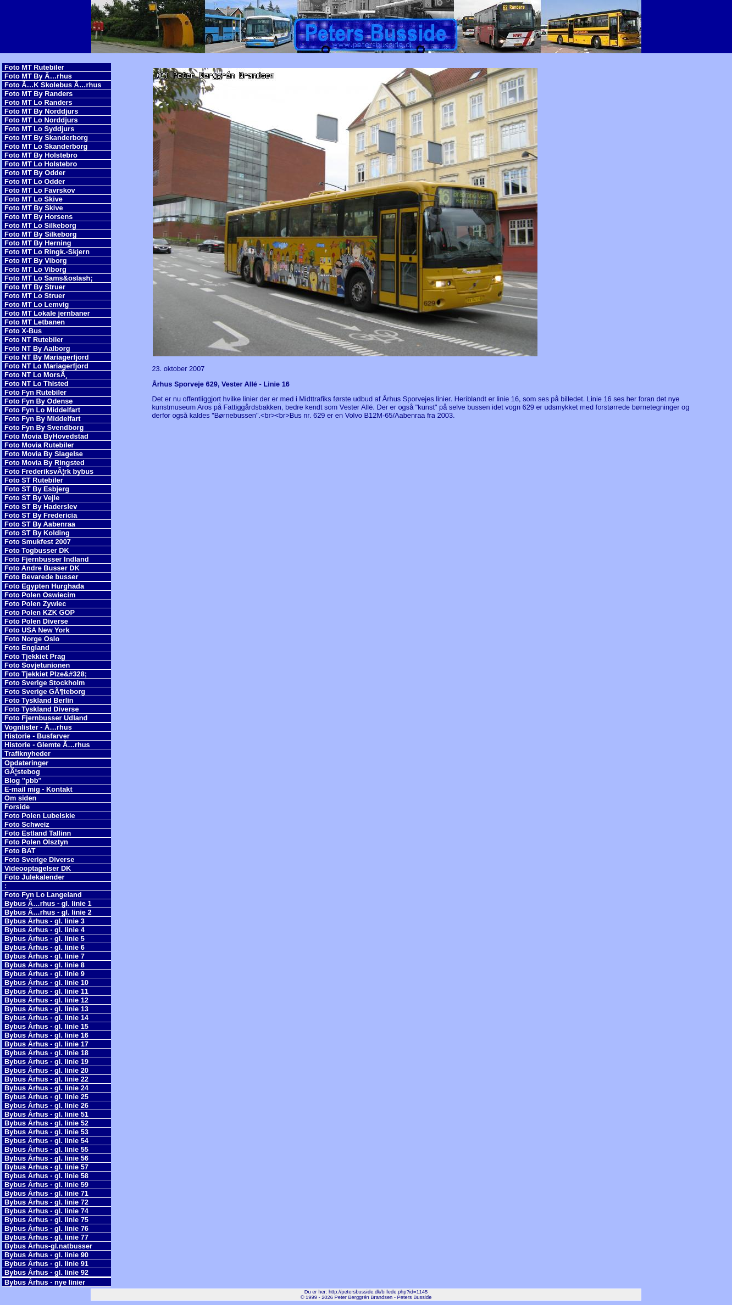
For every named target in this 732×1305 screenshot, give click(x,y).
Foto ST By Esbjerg (36, 489)
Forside (17, 807)
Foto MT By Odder (34, 173)
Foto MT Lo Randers (38, 102)
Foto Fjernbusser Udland (45, 718)
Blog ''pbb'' (23, 780)
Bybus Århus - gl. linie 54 (46, 1140)
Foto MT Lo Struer (34, 296)
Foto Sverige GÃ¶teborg (44, 691)
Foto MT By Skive (33, 208)
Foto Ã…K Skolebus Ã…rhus (52, 85)
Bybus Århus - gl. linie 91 (46, 1263)
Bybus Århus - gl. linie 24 (46, 1088)
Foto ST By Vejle (31, 498)
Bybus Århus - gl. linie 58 (46, 1176)
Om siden (20, 798)
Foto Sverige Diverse (39, 859)
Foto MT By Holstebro (40, 155)
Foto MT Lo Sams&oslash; (48, 278)
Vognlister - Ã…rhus (38, 727)
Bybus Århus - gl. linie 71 (46, 1193)
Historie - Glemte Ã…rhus (47, 745)
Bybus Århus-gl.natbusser (48, 1246)
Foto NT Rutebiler (33, 339)
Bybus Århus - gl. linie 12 (46, 1000)
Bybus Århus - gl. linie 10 (46, 982)
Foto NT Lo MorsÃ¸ (36, 375)
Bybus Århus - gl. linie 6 (44, 947)
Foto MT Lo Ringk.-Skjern (47, 252)
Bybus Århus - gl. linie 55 (46, 1149)
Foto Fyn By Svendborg (44, 427)
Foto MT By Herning (37, 243)
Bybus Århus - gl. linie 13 (46, 1009)
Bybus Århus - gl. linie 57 (46, 1167)
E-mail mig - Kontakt (38, 789)
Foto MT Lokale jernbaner (47, 313)
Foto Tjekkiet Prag (34, 656)
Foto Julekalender (34, 877)
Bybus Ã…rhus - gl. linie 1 (48, 903)
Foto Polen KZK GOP (39, 612)
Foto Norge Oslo (31, 639)
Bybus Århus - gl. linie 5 (44, 938)
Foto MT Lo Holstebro (40, 164)
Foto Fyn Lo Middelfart (42, 410)
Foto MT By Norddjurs (41, 111)
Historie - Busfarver (37, 736)
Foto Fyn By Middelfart (42, 419)
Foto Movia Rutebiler (39, 445)
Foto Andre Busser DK (42, 568)
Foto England (26, 647)
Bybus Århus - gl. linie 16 (46, 1035)
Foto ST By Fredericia (40, 515)
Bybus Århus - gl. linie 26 (46, 1105)
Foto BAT (20, 851)
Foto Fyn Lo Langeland (43, 894)
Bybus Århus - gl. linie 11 (46, 991)
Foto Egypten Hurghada (44, 586)
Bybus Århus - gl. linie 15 (46, 1026)
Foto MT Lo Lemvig (36, 304)
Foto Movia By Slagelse (43, 454)
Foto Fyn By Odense (38, 401)
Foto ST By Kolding (37, 533)
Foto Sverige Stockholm (44, 683)
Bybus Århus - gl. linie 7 (44, 956)
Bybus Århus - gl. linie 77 (46, 1237)
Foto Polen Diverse (36, 621)
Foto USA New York (37, 630)
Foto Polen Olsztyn (36, 842)
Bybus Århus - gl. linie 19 (46, 1061)
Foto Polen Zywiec (35, 604)
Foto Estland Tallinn (37, 833)
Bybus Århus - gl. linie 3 (44, 921)
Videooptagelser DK (37, 868)
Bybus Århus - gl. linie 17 (46, 1044)
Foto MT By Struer (34, 287)
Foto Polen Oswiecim (39, 595)
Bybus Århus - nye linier (44, 1282)
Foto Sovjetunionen (37, 665)
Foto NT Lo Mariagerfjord (46, 366)
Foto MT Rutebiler (34, 67)
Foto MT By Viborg (35, 260)
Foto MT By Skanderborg (46, 137)
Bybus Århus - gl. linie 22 (46, 1079)
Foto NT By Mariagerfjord (46, 357)
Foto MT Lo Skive (33, 199)
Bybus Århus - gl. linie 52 (46, 1123)
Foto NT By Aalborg (37, 348)
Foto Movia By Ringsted (44, 462)
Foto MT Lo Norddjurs (41, 120)
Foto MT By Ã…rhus (38, 76)
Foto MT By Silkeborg (40, 234)
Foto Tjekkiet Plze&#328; (45, 674)
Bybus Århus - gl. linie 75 (46, 1220)
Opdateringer (26, 763)
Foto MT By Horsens (38, 216)
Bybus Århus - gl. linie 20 (46, 1070)
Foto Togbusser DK (36, 550)
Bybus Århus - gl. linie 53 (46, 1132)
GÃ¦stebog (22, 772)
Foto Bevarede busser (41, 577)
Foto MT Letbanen (34, 322)
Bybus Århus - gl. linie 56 (46, 1158)
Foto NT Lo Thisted (36, 383)
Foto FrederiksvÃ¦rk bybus (48, 471)
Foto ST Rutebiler (33, 480)
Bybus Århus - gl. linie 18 (46, 1053)
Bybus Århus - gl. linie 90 (46, 1255)
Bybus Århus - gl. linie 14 (46, 1017)
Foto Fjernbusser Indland (46, 559)
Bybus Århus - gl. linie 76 (46, 1228)
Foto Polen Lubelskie (39, 815)
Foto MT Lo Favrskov (39, 190)
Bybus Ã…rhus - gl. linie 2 (48, 912)
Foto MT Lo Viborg (35, 269)
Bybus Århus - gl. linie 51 (46, 1114)
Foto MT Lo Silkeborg (40, 225)
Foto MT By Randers (38, 93)
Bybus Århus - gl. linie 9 (44, 974)
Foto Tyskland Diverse (41, 709)
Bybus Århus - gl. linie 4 (44, 930)
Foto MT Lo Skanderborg (45, 146)
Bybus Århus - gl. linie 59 (46, 1184)
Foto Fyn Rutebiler (35, 392)
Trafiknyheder (27, 753)
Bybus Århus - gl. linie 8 (44, 965)
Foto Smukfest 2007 (37, 541)
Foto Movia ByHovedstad (46, 436)
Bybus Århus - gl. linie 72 (46, 1202)
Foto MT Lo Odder (34, 181)
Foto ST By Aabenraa (39, 524)
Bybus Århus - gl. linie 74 (46, 1211)
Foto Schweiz (26, 824)
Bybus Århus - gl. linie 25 (46, 1097)
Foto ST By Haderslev (40, 506)
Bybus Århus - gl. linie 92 (46, 1272)
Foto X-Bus (23, 331)
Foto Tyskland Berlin (39, 700)
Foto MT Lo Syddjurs (39, 129)
